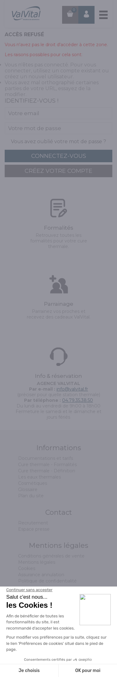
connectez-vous (58, 156)
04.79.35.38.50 (77, 400)
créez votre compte (58, 171)
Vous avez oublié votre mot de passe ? (58, 141)
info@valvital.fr (72, 389)
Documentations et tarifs (45, 458)
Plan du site (31, 496)
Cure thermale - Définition (46, 471)
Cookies (26, 568)
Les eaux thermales (39, 477)
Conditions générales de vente (51, 556)
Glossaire (27, 489)
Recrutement (33, 523)
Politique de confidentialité (47, 581)
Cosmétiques (32, 483)
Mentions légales (36, 562)
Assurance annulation (41, 574)
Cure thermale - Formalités (47, 464)
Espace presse (34, 529)
